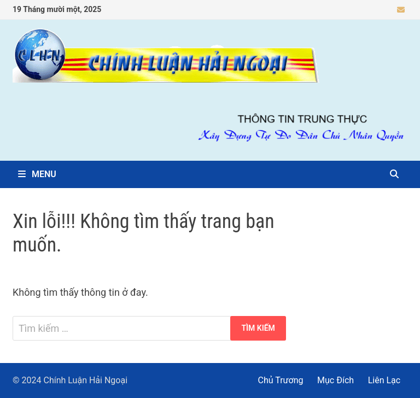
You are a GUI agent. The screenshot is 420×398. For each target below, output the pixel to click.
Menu (37, 174)
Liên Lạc (384, 380)
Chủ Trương (281, 380)
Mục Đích (335, 380)
